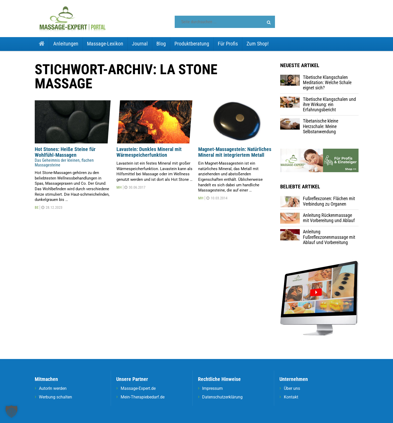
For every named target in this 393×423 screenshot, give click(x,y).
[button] (268, 22)
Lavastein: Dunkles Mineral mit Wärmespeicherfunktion (148, 152)
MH (119, 187)
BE (37, 207)
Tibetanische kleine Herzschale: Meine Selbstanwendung (320, 126)
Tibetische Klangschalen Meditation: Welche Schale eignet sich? (327, 82)
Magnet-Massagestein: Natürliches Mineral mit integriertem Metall (234, 152)
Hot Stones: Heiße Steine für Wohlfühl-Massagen (65, 152)
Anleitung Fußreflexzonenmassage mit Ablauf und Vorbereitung (329, 237)
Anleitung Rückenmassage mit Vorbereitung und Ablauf (329, 217)
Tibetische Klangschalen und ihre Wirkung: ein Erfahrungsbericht (329, 104)
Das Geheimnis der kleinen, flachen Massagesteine (64, 162)
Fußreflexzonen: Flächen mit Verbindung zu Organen (329, 201)
